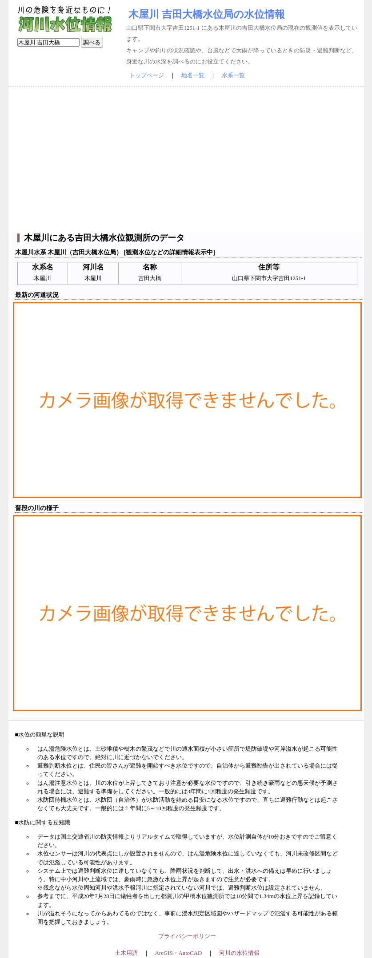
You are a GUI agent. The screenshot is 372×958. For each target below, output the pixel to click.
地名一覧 (192, 75)
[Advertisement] (186, 160)
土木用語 (126, 953)
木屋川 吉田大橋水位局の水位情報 (206, 14)
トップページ (146, 75)
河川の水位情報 (239, 953)
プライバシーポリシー (187, 936)
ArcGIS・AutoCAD (178, 953)
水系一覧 (233, 75)
